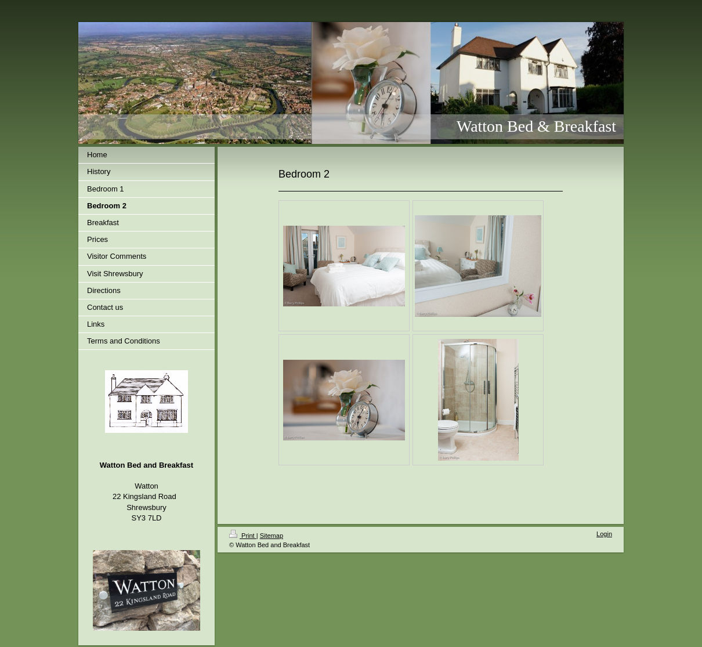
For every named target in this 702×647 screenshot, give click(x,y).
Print (242, 535)
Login (604, 533)
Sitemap (271, 535)
